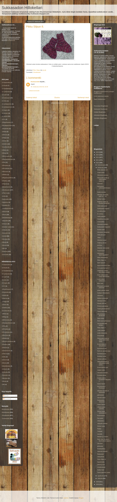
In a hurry (100, 214)
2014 (97, 152)
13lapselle (5, 220)
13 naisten (5, 113)
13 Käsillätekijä (6, 88)
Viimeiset (100, 295)
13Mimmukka (6, 156)
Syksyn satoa (101, 199)
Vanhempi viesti (83, 97)
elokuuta (100, 478)
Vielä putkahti (101, 216)
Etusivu (57, 97)
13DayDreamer (6, 122)
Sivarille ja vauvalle (103, 219)
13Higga (4, 138)
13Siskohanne (6, 187)
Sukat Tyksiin (101, 384)
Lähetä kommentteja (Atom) (59, 103)
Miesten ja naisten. (102, 436)
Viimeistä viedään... (103, 224)
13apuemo (5, 202)
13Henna (4, 134)
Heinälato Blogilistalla (100, 118)
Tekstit (5, 396)
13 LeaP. (4, 95)
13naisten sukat (6, 227)
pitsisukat (100, 446)
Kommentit (7, 399)
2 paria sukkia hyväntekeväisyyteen (103, 379)
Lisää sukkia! (101, 330)
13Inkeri (4, 141)
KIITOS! (99, 245)
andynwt (65, 498)
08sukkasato (5, 409)
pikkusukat (100, 395)
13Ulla (4, 196)
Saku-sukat (100, 318)
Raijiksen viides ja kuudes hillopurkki (103, 202)
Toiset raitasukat (102, 311)
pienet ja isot (101, 464)
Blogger (81, 498)
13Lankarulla (5, 147)
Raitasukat (100, 454)
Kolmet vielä (101, 229)
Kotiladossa (11, 40)
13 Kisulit (4, 85)
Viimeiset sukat (101, 240)
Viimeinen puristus (102, 175)
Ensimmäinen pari (102, 367)
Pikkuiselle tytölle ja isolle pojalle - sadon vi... (103, 179)
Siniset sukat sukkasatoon (101, 412)
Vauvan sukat (101, 397)
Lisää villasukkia (102, 333)
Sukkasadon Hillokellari (22, 8)
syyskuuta (101, 476)
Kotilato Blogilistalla (100, 112)
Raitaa (99, 429)
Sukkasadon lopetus (103, 208)
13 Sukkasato (6, 98)
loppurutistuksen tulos (103, 265)
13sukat (4, 236)
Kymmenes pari (102, 348)
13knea (4, 214)
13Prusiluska (5, 168)
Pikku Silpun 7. (101, 328)
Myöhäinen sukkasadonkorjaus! (103, 188)
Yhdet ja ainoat (101, 243)
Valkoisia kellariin (102, 451)
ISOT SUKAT (101, 263)
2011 (97, 160)
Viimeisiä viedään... (103, 372)
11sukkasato (5, 418)
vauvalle (99, 434)
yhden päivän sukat (103, 290)
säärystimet (100, 456)
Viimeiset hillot (101, 301)
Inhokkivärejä (101, 467)
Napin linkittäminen (99, 99)
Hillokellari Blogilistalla (100, 115)
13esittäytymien (6, 208)
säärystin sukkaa (102, 423)
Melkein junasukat (102, 298)
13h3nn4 (4, 211)
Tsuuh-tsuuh (101, 250)
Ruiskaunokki (35, 81)
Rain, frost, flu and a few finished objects (103, 440)
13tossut (4, 245)
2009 (97, 481)
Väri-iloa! (100, 443)
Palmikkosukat (101, 353)
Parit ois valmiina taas (103, 351)
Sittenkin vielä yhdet (103, 248)
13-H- (3, 119)
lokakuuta (101, 167)
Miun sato (100, 283)
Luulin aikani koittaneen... (101, 280)
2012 (97, 157)
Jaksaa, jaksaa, (102, 359)
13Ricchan (5, 171)
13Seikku (4, 181)
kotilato (96, 60)
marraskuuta (102, 165)
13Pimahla (5, 165)
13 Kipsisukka (6, 82)
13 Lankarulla (6, 91)
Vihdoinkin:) (100, 421)
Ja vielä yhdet (101, 211)
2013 (97, 155)
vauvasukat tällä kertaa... (102, 324)
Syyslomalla (100, 462)
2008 (97, 484)
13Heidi (4, 131)
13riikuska (5, 230)
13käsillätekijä (6, 217)
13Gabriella (5, 128)
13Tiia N (4, 193)
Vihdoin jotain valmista (101, 407)
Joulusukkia (100, 221)
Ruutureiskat (101, 415)
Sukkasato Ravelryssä (100, 109)
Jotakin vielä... (101, 370)
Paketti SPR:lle (101, 303)
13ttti (3, 248)
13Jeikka (4, 144)
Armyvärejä (100, 335)
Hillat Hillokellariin (102, 257)
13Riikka (4, 174)
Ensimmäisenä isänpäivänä (101, 345)
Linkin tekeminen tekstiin (101, 96)
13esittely (4, 205)
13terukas (5, 239)
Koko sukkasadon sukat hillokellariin (103, 275)
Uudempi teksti (31, 97)
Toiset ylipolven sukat (103, 472)
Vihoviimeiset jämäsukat (101, 314)
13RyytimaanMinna (7, 177)
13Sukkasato (6, 190)
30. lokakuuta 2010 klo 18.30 (39, 87)
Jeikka (109, 69)
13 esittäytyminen (7, 107)
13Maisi (4, 150)
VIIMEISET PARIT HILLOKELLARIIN (103, 271)
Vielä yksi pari (101, 235)
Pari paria (100, 418)
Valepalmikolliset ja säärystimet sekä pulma (103, 363)
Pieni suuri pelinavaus (103, 321)
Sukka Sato (100, 470)
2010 (97, 162)
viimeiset (100, 183)
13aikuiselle (5, 199)
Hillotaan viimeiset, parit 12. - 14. (102, 195)
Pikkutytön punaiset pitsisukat (103, 287)
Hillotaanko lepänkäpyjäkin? (102, 254)
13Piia (3, 162)
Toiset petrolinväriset (103, 309)
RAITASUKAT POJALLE (101, 387)
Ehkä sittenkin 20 (102, 170)
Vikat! (99, 237)
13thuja (4, 242)
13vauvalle (5, 254)
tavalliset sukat (101, 356)
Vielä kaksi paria (102, 206)
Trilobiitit (99, 431)
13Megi (4, 153)
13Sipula (4, 184)
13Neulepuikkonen (7, 159)
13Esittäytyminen (7, 125)
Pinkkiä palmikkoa (102, 306)
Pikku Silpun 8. (101, 260)
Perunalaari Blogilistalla (101, 106)
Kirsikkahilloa (101, 449)
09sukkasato (5, 412)
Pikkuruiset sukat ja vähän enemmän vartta (103, 340)
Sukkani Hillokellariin (103, 293)
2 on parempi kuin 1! (103, 268)
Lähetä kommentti (34, 90)
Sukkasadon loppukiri (103, 227)
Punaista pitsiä (101, 375)
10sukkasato (37, 72)
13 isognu (5, 110)
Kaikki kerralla (101, 192)
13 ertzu (4, 101)
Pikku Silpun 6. (101, 459)
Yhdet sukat (100, 172)
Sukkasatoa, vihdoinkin (101, 401)
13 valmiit (4, 116)
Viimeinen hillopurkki (103, 232)
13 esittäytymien (6, 104)
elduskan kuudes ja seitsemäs (103, 391)
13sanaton (5, 233)
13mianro (4, 224)
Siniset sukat (101, 426)
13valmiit (4, 251)
